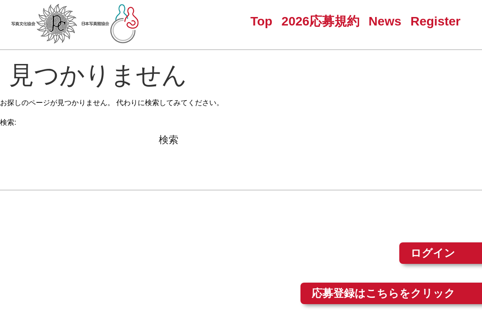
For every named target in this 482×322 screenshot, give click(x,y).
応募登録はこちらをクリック (383, 293)
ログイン (432, 253)
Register (435, 21)
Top (261, 21)
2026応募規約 (320, 21)
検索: (8, 122)
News (384, 21)
